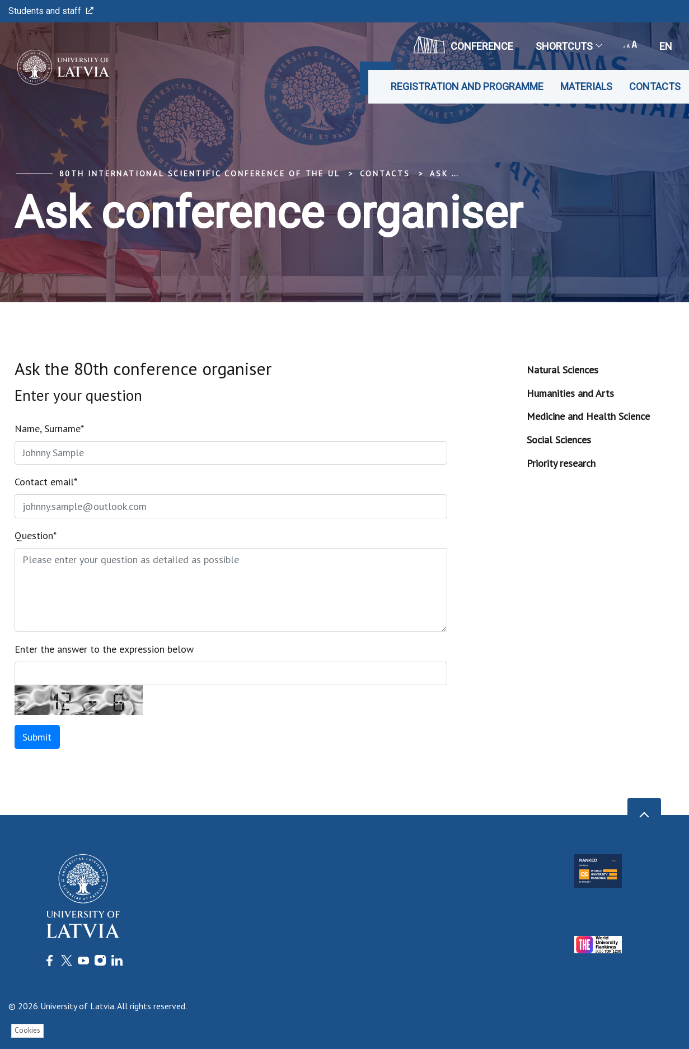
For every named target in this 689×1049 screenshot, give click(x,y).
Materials (586, 86)
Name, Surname (49, 428)
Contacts (655, 86)
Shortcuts (568, 46)
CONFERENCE (463, 44)
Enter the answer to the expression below (104, 649)
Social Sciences (559, 439)
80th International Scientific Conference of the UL (199, 173)
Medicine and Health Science (588, 416)
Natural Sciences (562, 369)
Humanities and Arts (570, 393)
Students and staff (50, 11)
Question (36, 535)
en (665, 46)
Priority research (561, 463)
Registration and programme (467, 86)
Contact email (46, 481)
